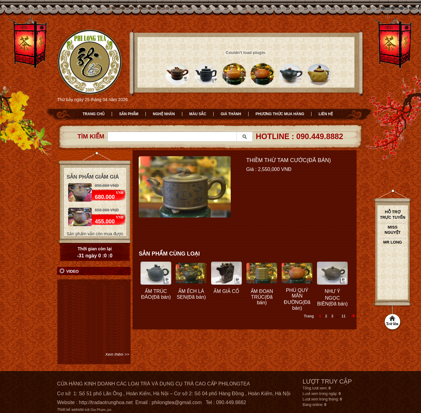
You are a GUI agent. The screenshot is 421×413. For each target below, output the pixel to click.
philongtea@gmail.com (177, 402)
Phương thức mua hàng (280, 114)
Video (72, 271)
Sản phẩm (128, 114)
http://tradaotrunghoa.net (106, 402)
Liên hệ (326, 114)
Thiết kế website (70, 409)
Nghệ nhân (164, 114)
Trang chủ (94, 114)
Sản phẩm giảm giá (93, 177)
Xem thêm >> (117, 354)
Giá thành (231, 114)
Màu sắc (197, 114)
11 (344, 316)
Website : (68, 402)
